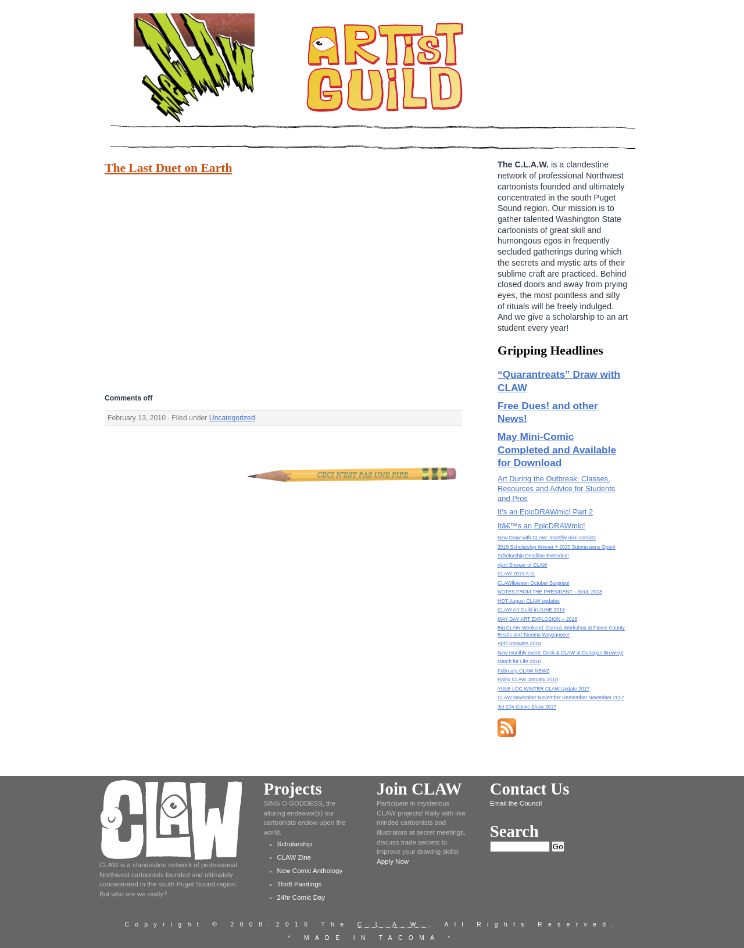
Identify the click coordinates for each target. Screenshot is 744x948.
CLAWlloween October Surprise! (534, 583)
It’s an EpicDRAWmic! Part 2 (545, 511)
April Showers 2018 (519, 643)
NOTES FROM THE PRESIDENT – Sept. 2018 (550, 592)
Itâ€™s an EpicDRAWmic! (541, 525)
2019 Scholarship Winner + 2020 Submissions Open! (557, 547)
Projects (293, 788)
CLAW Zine (294, 857)
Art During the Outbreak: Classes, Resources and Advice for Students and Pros (556, 488)
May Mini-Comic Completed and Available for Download (557, 449)
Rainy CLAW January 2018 (528, 679)
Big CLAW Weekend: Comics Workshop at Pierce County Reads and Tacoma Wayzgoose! (561, 631)
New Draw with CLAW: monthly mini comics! (547, 538)
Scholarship (294, 843)
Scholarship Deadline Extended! (533, 556)
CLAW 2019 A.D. (516, 574)
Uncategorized (232, 418)
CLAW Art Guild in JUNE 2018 (531, 610)
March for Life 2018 (519, 661)
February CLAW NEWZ (523, 671)
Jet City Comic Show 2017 (527, 707)
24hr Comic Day (301, 897)
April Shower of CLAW (522, 565)
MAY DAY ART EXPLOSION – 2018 (537, 619)
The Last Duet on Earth (168, 168)
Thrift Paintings (299, 884)
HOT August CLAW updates (529, 601)
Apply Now (393, 861)
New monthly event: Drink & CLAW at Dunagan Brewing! (560, 653)
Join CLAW (419, 788)
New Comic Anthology (310, 870)
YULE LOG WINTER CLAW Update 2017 (543, 689)
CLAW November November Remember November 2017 (561, 697)
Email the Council (516, 803)
